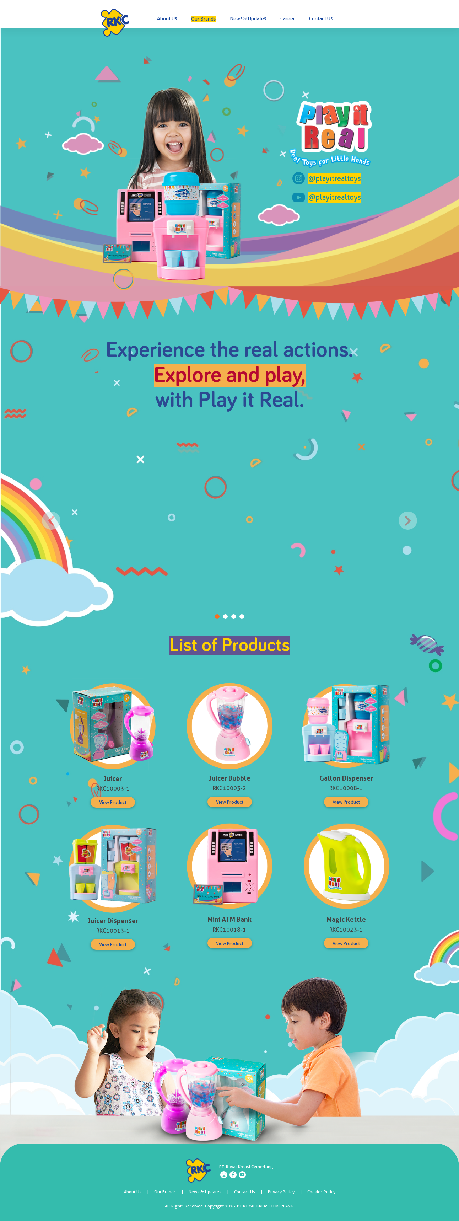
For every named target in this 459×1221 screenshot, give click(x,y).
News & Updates (205, 1191)
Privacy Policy (281, 1191)
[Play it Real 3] (233, 616)
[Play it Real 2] (225, 616)
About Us (132, 1191)
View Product (112, 802)
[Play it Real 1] (217, 616)
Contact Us (321, 18)
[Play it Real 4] (241, 616)
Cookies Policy (321, 1191)
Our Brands (165, 1191)
